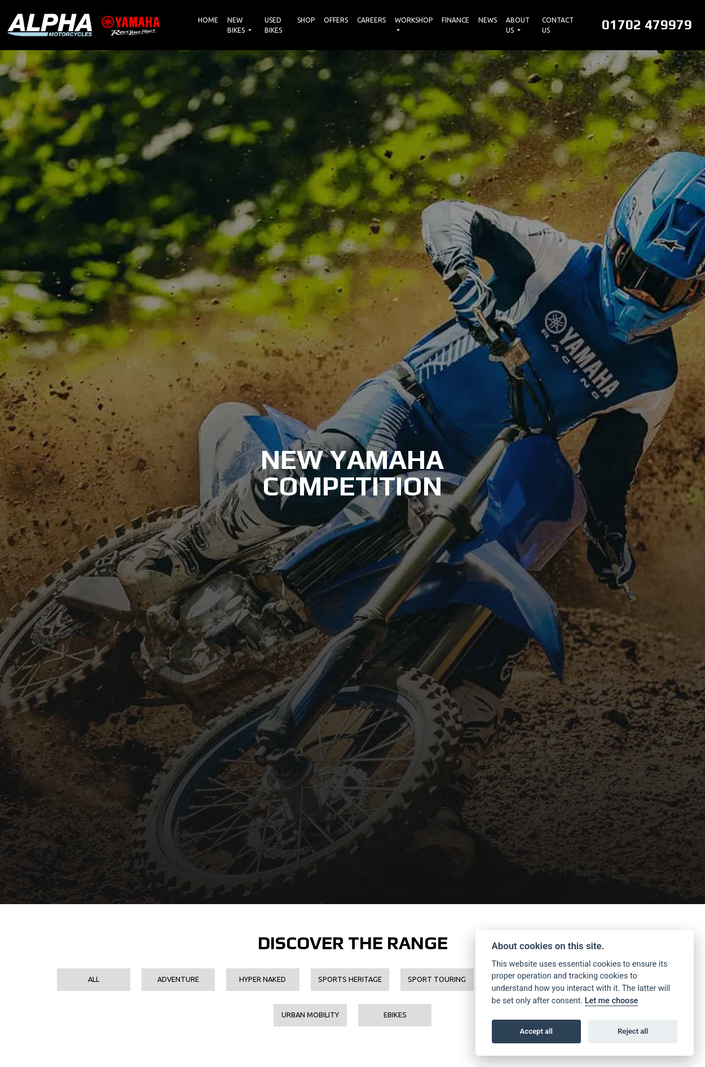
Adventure (178, 979)
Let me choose (611, 1001)
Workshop (414, 20)
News (487, 20)
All (93, 979)
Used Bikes (273, 25)
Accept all (536, 1031)
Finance (455, 20)
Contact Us (558, 25)
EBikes (395, 1015)
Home (208, 20)
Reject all (633, 1031)
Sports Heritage (350, 979)
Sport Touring (437, 979)
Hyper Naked (262, 979)
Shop (306, 20)
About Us (518, 25)
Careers (371, 20)
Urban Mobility (310, 1015)
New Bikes (236, 25)
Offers (336, 20)
